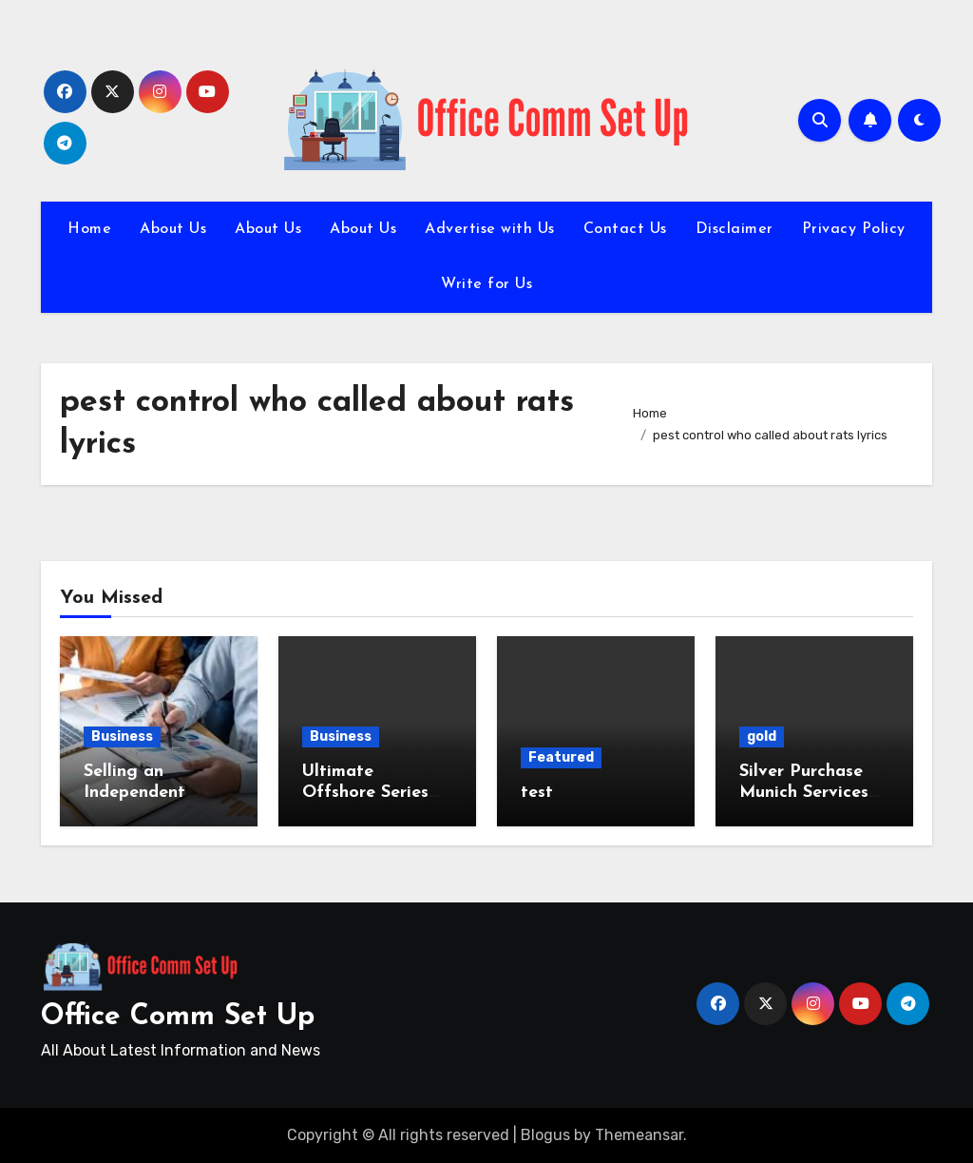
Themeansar (639, 1135)
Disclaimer (734, 229)
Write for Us (486, 284)
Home (89, 229)
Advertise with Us (490, 229)
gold (761, 736)
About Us (173, 229)
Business (122, 736)
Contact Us (625, 229)
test (537, 793)
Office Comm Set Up (178, 1017)
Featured (561, 757)
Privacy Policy (854, 229)
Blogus (545, 1135)
